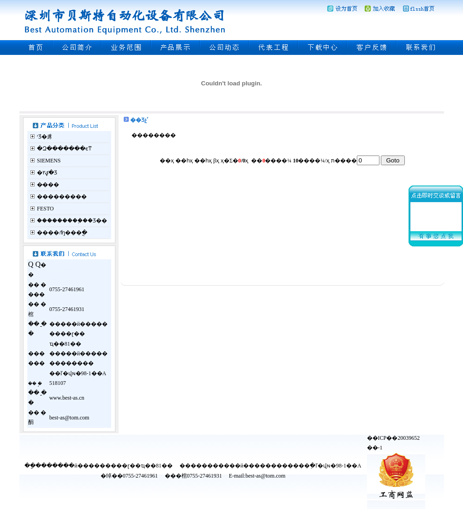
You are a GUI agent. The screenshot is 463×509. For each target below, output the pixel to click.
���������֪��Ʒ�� (72, 220)
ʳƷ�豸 (45, 136)
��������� (62, 196)
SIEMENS (48, 160)
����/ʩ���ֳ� (62, 232)
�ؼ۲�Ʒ (47, 172)
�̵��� (48, 184)
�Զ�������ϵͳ (64, 148)
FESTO (45, 208)
